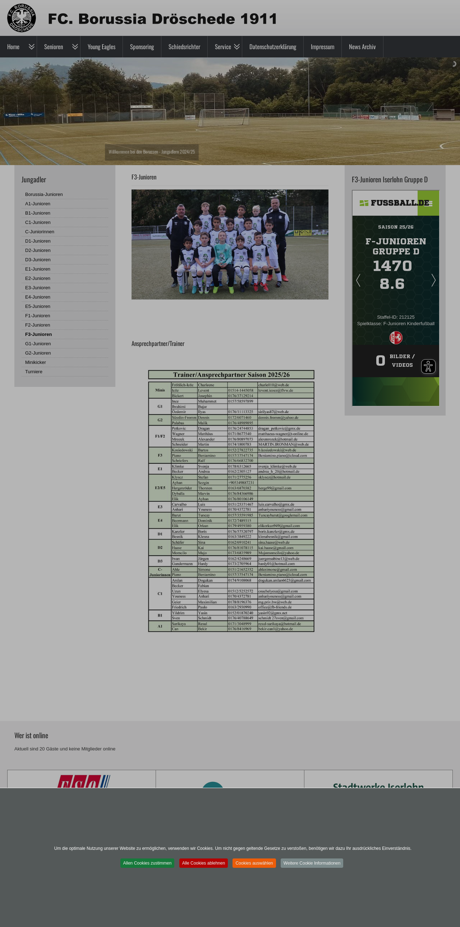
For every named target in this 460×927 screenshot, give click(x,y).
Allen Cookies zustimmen (147, 863)
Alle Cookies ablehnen (203, 863)
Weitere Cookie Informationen (312, 863)
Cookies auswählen (254, 863)
